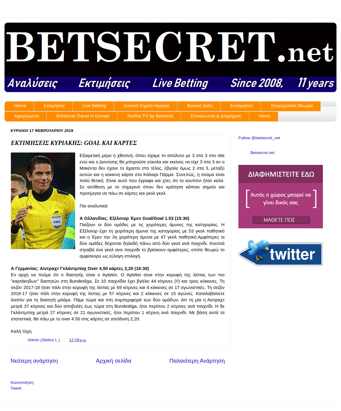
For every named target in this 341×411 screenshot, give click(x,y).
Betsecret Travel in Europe (83, 115)
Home (20, 105)
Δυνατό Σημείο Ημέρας (147, 105)
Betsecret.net (262, 152)
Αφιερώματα (26, 115)
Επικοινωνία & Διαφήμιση (216, 115)
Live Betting (94, 105)
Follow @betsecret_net (259, 138)
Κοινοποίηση (22, 382)
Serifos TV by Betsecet (150, 115)
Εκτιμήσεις (54, 105)
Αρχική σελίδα (114, 361)
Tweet (16, 388)
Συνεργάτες (241, 105)
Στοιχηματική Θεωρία (292, 105)
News (264, 115)
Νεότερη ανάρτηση (34, 361)
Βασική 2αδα (200, 105)
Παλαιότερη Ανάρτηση (197, 361)
